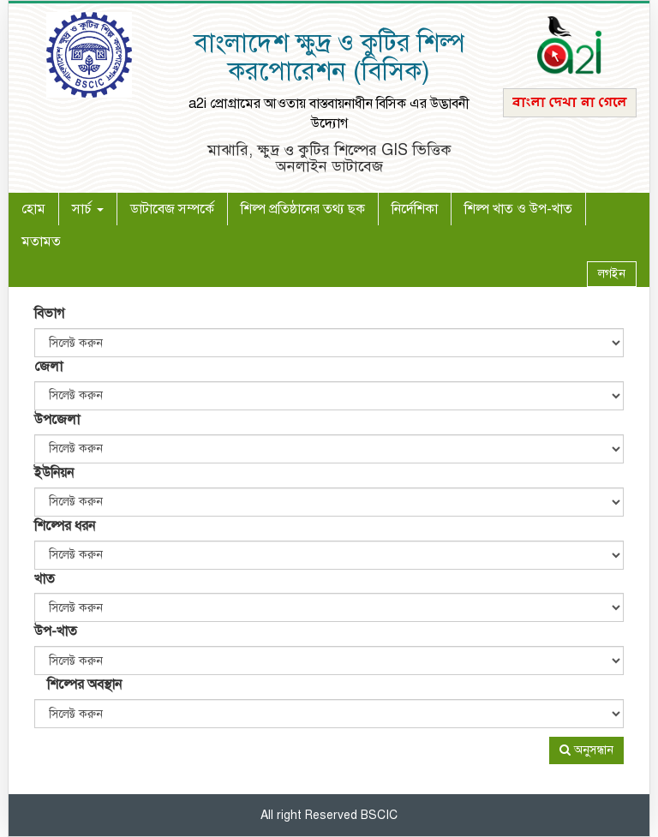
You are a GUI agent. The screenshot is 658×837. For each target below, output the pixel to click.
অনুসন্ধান (586, 750)
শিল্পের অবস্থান (84, 684)
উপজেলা (57, 419)
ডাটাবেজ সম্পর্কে (172, 209)
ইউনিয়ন (54, 472)
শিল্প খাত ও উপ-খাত (518, 209)
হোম (39, 209)
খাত (44, 579)
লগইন (611, 273)
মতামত (41, 241)
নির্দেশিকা (415, 209)
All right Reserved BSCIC (329, 815)
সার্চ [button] (88, 209)
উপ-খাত (55, 631)
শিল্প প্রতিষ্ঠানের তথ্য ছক (303, 209)
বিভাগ (49, 313)
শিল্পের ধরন (64, 526)
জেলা (48, 366)
